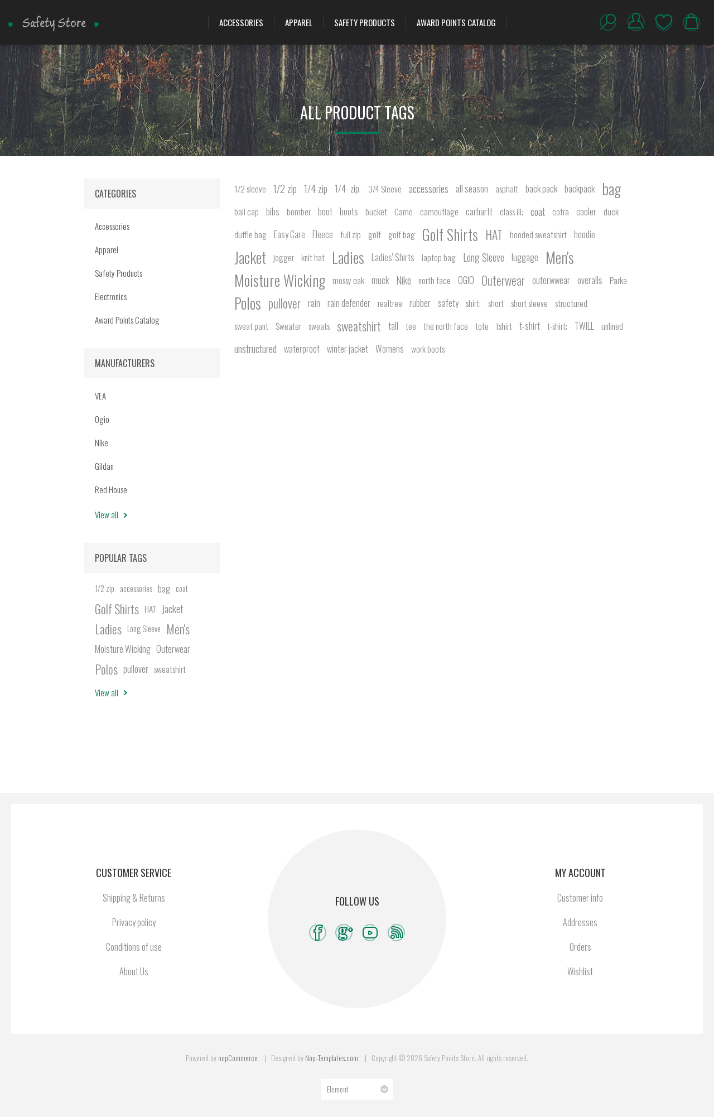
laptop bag (439, 257)
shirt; (473, 303)
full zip (350, 234)
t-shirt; (557, 326)
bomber (299, 211)
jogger (283, 257)
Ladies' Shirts (393, 257)
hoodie (584, 234)
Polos (247, 303)
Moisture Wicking (279, 280)
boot (325, 211)
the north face (445, 326)
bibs (272, 211)
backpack (580, 188)
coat (537, 211)
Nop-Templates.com (331, 1057)
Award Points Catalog (456, 22)
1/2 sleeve (250, 188)
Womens (389, 348)
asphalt (506, 188)
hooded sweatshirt (538, 234)
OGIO (466, 280)
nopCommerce (238, 1057)
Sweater (288, 326)
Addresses (580, 922)
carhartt (479, 211)
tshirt (504, 326)
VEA (100, 395)
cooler (586, 211)
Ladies (348, 257)
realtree (390, 303)
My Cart (692, 22)
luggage (525, 257)
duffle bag (250, 234)
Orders (580, 947)
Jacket (250, 257)
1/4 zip (315, 188)
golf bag (401, 234)
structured (571, 303)
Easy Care (289, 234)
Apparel (298, 22)
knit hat (313, 257)
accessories (428, 188)
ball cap (246, 211)
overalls (589, 280)
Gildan (104, 466)
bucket (376, 211)
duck (611, 211)
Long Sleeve (483, 257)
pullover (284, 303)
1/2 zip (285, 188)
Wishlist (664, 22)
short (496, 303)
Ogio (102, 419)
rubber (420, 303)
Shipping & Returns (134, 897)
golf (374, 234)
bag (611, 188)
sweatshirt (359, 326)
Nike (403, 280)
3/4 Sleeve (385, 188)
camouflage (439, 211)
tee (411, 326)
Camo (403, 211)
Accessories (241, 22)
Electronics (111, 296)
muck (380, 280)
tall (393, 326)
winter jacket (347, 348)
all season (472, 188)
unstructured (255, 348)
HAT (494, 234)
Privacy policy (134, 922)
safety (448, 303)
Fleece (322, 234)
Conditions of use (134, 947)
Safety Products (364, 22)
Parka (618, 280)
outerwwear (551, 280)
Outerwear (503, 280)
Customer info (580, 897)
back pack (541, 188)
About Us (133, 971)
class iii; (511, 211)
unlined (612, 326)
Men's (560, 257)
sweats (319, 326)
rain (314, 303)
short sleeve (529, 303)
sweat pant (251, 326)
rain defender (348, 303)
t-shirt (529, 326)
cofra (560, 211)
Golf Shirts (450, 234)
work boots (428, 349)
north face (434, 280)
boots (349, 211)
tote (482, 326)
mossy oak (348, 280)
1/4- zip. (348, 188)
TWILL (584, 326)
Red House (111, 489)
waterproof (302, 348)
